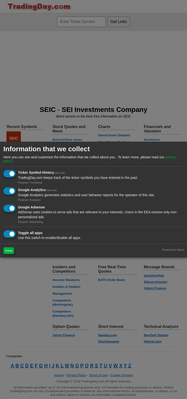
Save (8, 250)
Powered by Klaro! (173, 249)
